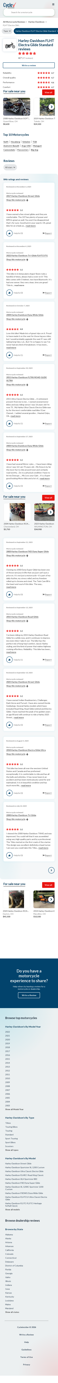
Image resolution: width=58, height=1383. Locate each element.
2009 (7, 1082)
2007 (7, 1090)
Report (48, 233)
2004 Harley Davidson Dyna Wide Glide (24, 317)
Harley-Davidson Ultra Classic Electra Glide (24, 1171)
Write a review (29, 65)
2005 (7, 1098)
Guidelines (26, 1349)
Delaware (9, 1261)
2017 (7, 1051)
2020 (7, 1039)
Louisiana (9, 1300)
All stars (8, 167)
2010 (7, 1078)
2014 (7, 1063)
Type (5, 31)
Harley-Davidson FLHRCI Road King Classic (24, 1175)
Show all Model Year (14, 1109)
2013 (7, 1066)
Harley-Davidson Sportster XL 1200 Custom (24, 1167)
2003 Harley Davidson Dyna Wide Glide (24, 448)
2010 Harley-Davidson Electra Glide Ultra (26, 752)
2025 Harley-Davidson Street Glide (23, 684)
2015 (7, 1059)
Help (26, 1342)
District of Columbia (14, 1265)
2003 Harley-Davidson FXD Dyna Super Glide (27, 553)
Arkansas (9, 1246)
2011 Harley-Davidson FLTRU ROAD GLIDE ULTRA (26, 381)
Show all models (12, 1209)
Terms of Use (26, 1357)
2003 (7, 1105)
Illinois (8, 1281)
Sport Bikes (10, 1142)
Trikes (8, 1123)
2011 (7, 1074)
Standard (9, 1134)
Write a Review (29, 995)
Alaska (8, 1238)
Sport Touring (11, 1138)
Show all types (11, 1150)
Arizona (8, 1242)
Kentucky (9, 1296)
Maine (8, 1304)
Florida (8, 1269)
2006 (7, 1094)
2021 (7, 1035)
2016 (7, 1055)
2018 (7, 1047)
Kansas (8, 1293)
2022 (7, 1032)
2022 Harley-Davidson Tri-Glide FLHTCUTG (27, 257)
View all (48, 92)
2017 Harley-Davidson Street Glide (23, 198)
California (9, 1250)
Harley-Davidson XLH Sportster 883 (21, 1179)
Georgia (8, 1273)
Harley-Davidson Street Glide (18, 1163)
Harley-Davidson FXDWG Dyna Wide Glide (24, 1193)
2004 (7, 1101)
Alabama (9, 1234)
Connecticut (11, 1258)
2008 (7, 1086)
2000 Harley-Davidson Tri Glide (21, 817)
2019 (7, 1043)
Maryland (9, 1308)
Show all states (12, 1312)
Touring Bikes (11, 1127)
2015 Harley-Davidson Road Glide (22, 618)
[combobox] (29, 13)
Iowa (7, 1289)
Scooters (9, 1146)
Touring (8, 1130)
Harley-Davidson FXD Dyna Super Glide (22, 1183)
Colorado (9, 1254)
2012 (7, 1070)
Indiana (8, 1285)
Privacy (26, 1364)
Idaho (7, 1277)
